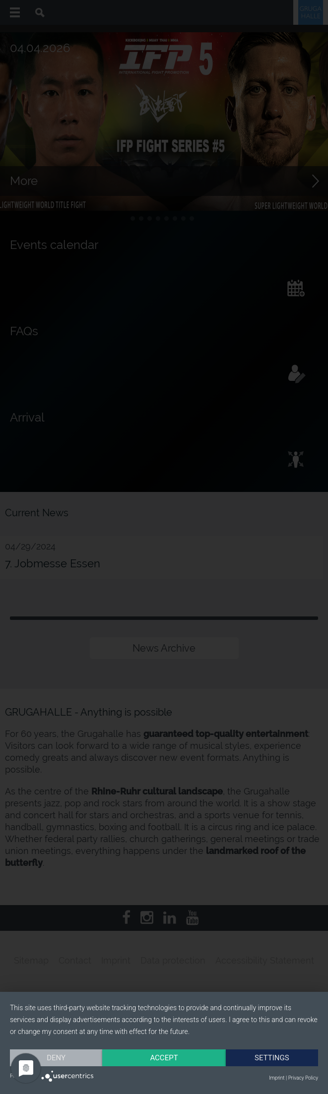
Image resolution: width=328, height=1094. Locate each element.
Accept (164, 1057)
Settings (272, 1057)
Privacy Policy (303, 1078)
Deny (56, 1057)
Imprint (276, 1078)
